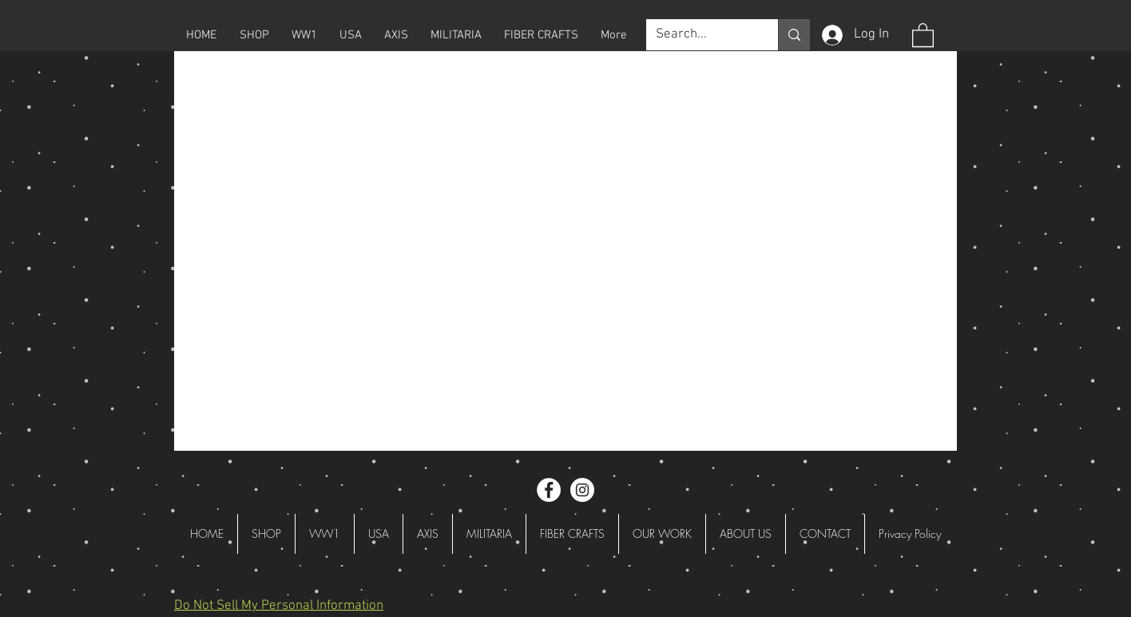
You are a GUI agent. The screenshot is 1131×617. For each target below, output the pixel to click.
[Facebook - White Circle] (549, 490)
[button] (254, 35)
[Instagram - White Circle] (582, 490)
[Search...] (700, 35)
